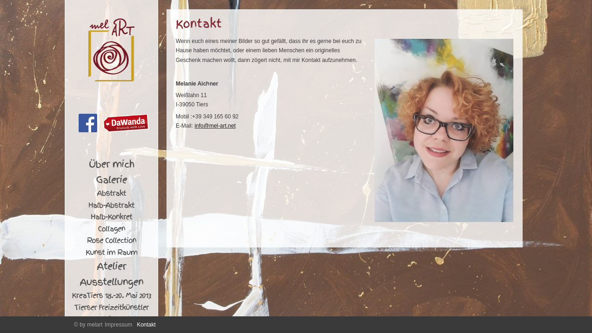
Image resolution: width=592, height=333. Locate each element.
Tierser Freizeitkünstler (111, 307)
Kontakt (146, 324)
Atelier (111, 266)
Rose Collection (111, 240)
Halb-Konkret (111, 217)
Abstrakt (111, 193)
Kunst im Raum (111, 252)
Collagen (111, 229)
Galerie (111, 180)
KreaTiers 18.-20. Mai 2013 (111, 295)
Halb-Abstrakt (111, 205)
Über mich (111, 164)
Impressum (118, 324)
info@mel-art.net (215, 126)
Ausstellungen (111, 282)
